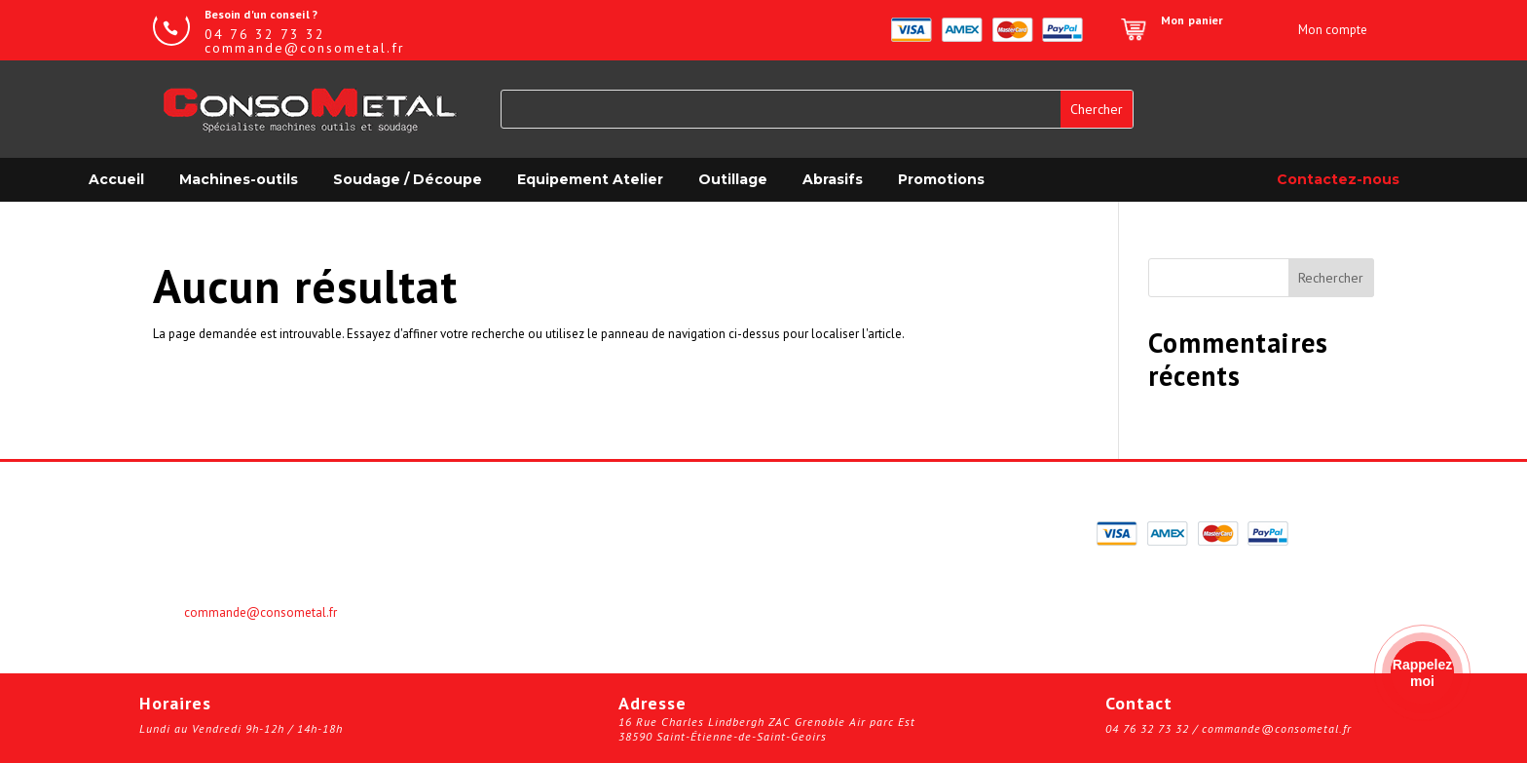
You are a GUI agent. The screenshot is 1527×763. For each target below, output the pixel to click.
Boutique (496, 571)
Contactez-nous (1338, 179)
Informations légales (848, 550)
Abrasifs (832, 179)
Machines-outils (238, 179)
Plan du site (819, 593)
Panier (487, 550)
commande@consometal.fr (260, 612)
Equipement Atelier (590, 179)
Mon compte (506, 528)
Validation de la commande (869, 528)
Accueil (116, 179)
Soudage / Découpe (407, 179)
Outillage (732, 179)
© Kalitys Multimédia (849, 614)
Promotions (941, 179)
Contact (807, 571)
